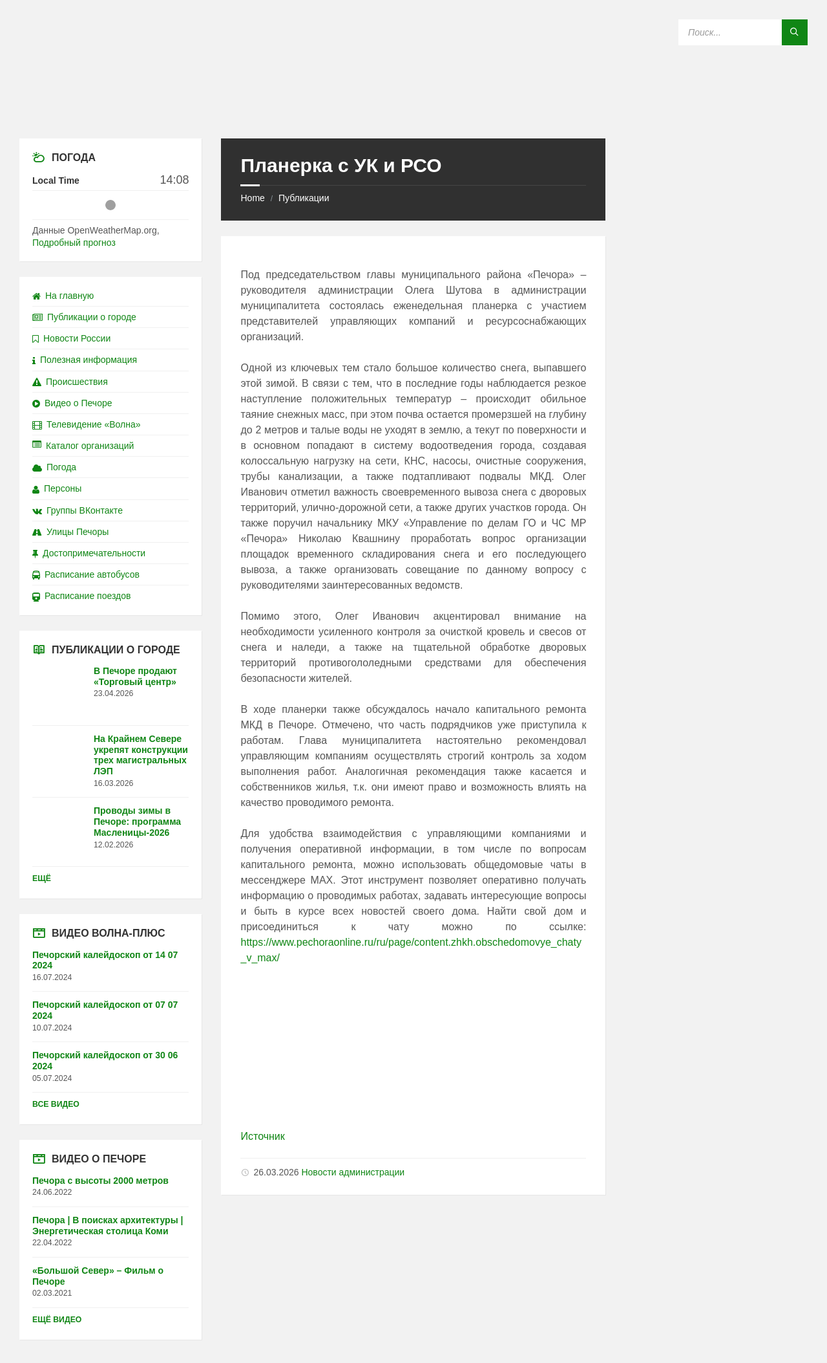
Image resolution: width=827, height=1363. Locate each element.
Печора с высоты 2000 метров (100, 1180)
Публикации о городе (84, 317)
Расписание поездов (81, 596)
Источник (262, 1136)
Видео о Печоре (72, 403)
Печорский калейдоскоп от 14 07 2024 (105, 960)
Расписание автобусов (86, 574)
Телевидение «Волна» (86, 424)
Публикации (303, 198)
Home (252, 198)
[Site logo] (413, 112)
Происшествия (70, 381)
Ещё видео (56, 1319)
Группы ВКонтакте (77, 510)
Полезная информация (84, 359)
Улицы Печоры (70, 532)
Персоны (56, 488)
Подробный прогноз (74, 242)
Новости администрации (352, 1172)
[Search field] (743, 32)
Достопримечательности (88, 553)
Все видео (55, 1104)
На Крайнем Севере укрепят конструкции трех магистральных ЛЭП (141, 755)
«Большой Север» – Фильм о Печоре (97, 1276)
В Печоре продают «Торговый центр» (135, 676)
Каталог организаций (83, 446)
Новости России (71, 338)
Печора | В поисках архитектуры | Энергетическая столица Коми (107, 1225)
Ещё (41, 878)
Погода (54, 467)
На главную (63, 295)
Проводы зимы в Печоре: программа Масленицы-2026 (137, 821)
